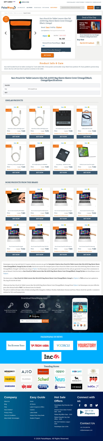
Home (31, 401)
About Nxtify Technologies (11, 418)
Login (97, 7)
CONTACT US (89, 2)
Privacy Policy (8, 412)
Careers (32, 410)
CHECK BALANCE (71, 2)
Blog (5, 404)
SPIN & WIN (24, 2)
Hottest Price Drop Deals (37, 415)
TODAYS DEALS (37, 7)
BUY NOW (47, 55)
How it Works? (8, 410)
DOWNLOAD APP (97, 2)
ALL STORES (29, 7)
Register (90, 7)
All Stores (33, 404)
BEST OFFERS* (53, 7)
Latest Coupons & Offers (37, 407)
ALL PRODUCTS (21, 7)
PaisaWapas (46, 439)
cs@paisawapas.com (86, 430)
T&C (44, 45)
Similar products (14, 100)
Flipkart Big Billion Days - (63, 414)
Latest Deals (33, 412)
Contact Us (87, 423)
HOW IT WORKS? (80, 2)
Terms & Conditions (9, 415)
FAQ (5, 407)
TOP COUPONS (45, 7)
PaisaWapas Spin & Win (61, 426)
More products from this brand (21, 182)
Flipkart (59, 27)
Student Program (35, 418)
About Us (7, 401)
